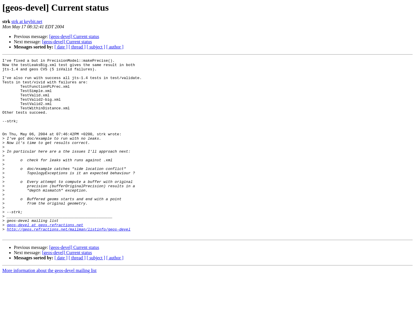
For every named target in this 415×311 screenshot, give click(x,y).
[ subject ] (96, 46)
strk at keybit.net (27, 21)
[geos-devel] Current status (74, 36)
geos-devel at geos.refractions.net (45, 258)
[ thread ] (77, 46)
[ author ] (115, 46)
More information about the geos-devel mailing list (49, 305)
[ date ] (60, 46)
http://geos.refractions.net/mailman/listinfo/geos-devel (69, 263)
